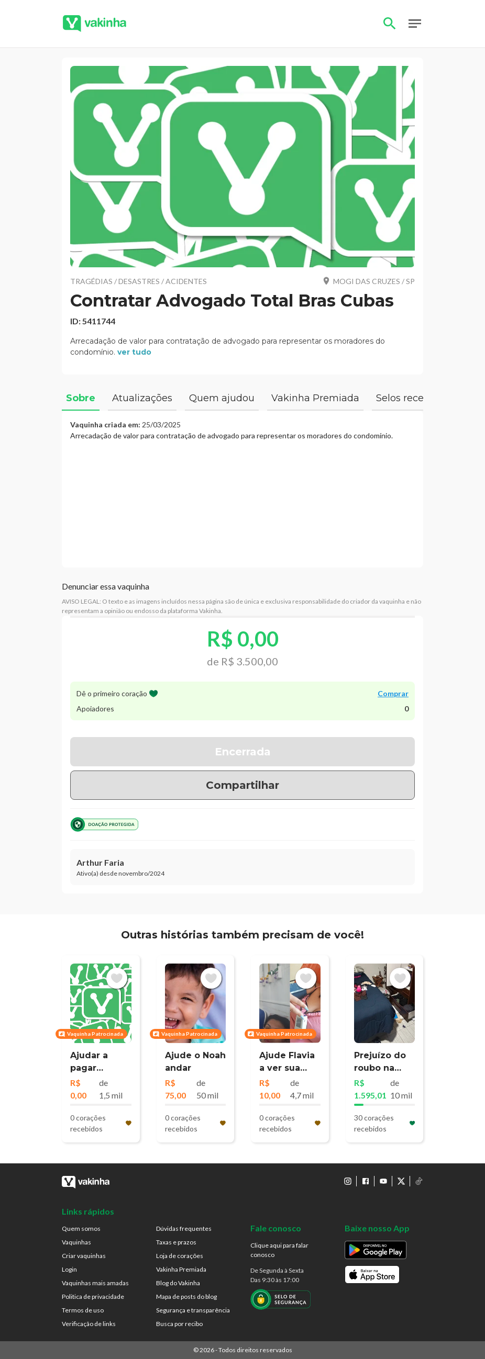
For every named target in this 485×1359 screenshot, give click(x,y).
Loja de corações (179, 1256)
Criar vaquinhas (84, 1256)
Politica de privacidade (93, 1296)
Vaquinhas (76, 1242)
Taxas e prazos (176, 1242)
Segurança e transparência (193, 1310)
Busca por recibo (179, 1324)
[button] (242, 166)
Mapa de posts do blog (186, 1296)
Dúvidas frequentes (184, 1228)
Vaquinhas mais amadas (95, 1283)
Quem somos (81, 1228)
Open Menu (414, 23)
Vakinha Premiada (181, 1269)
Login (69, 1269)
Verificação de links (89, 1324)
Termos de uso (83, 1310)
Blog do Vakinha (178, 1283)
